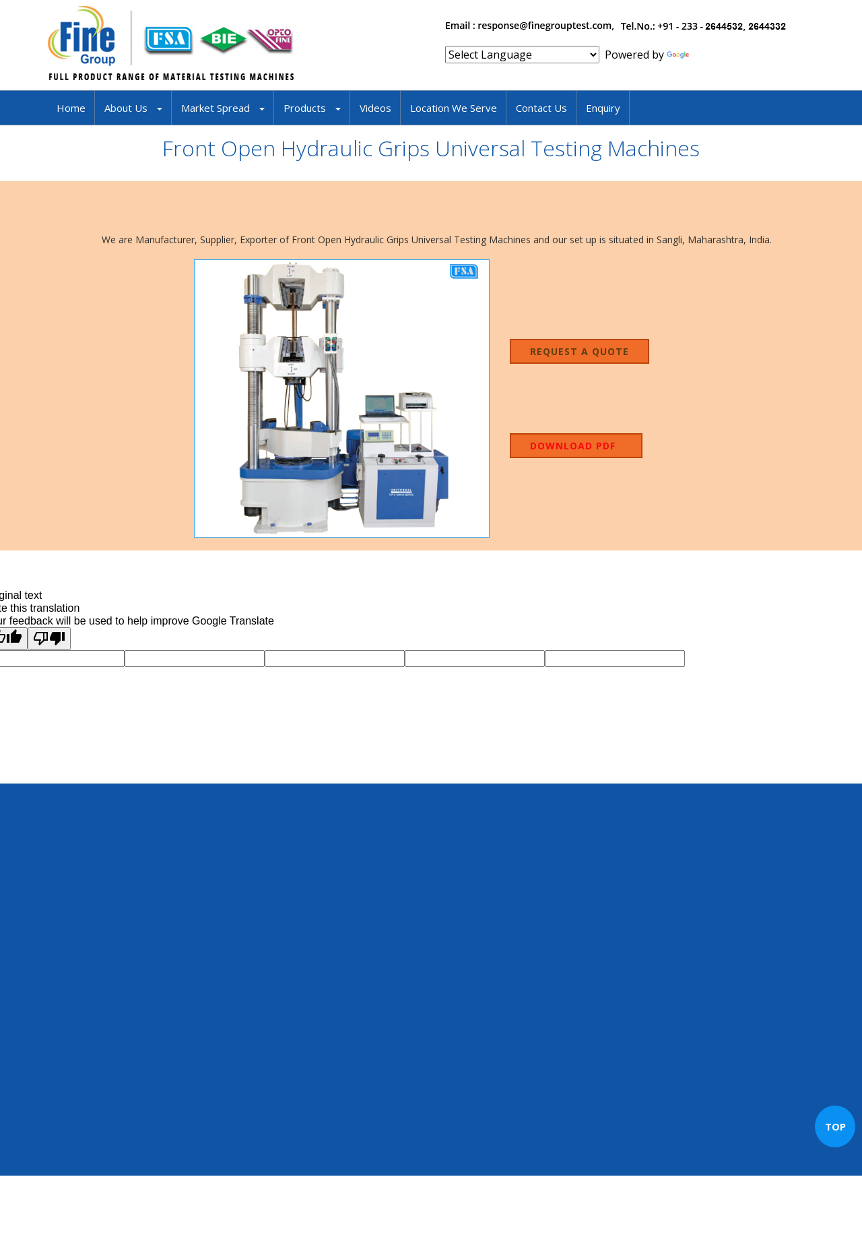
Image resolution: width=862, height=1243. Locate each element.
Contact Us (541, 108)
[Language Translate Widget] (522, 54)
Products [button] (312, 108)
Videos (375, 108)
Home (71, 108)
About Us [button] (133, 108)
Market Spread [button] (223, 108)
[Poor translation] (49, 638)
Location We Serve (453, 108)
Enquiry (603, 108)
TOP (835, 1126)
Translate (704, 54)
